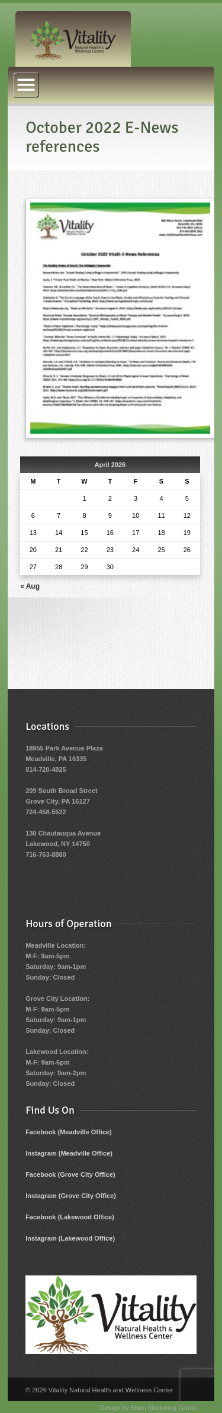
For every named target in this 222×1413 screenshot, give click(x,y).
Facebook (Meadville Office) (68, 1131)
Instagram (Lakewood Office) (70, 1238)
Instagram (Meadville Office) (68, 1153)
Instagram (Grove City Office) (70, 1195)
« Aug (30, 586)
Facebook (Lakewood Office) (69, 1217)
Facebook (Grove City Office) (70, 1174)
